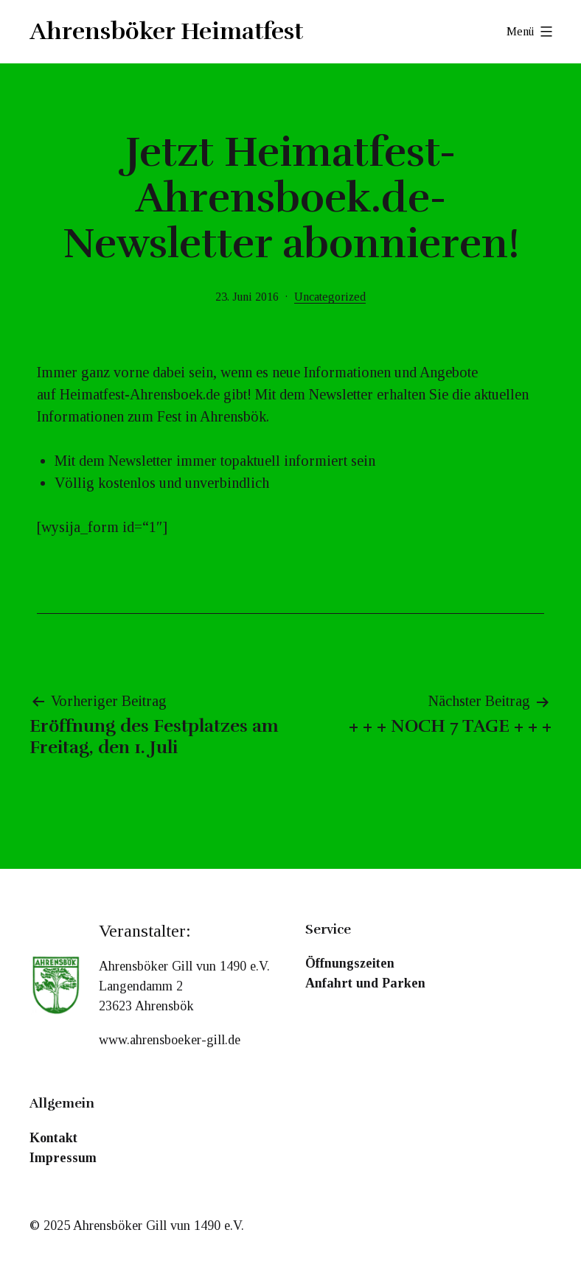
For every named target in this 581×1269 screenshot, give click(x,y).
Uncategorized (330, 296)
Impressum (63, 1157)
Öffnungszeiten (349, 963)
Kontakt (53, 1137)
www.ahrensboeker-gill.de (169, 1039)
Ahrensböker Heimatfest (166, 31)
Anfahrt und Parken (365, 983)
